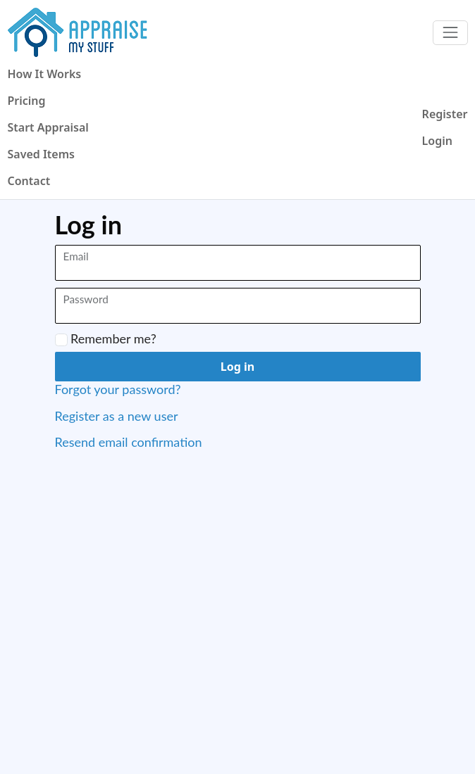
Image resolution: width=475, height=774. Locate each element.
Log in (237, 366)
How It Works (45, 74)
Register (445, 114)
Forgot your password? (118, 389)
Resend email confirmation (128, 442)
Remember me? (105, 339)
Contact (29, 181)
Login (437, 140)
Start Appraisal (48, 127)
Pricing (27, 100)
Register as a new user (116, 416)
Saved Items (41, 154)
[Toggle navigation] (450, 32)
